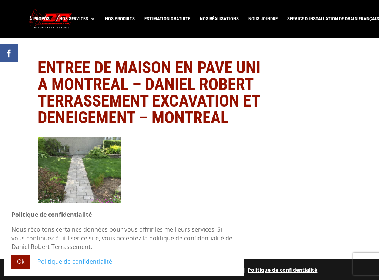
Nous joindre (263, 18)
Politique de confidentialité (282, 269)
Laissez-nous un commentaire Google (315, 63)
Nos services (73, 18)
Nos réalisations (219, 18)
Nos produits (120, 18)
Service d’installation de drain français (333, 18)
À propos (39, 18)
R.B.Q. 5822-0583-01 (345, 70)
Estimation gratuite (167, 18)
